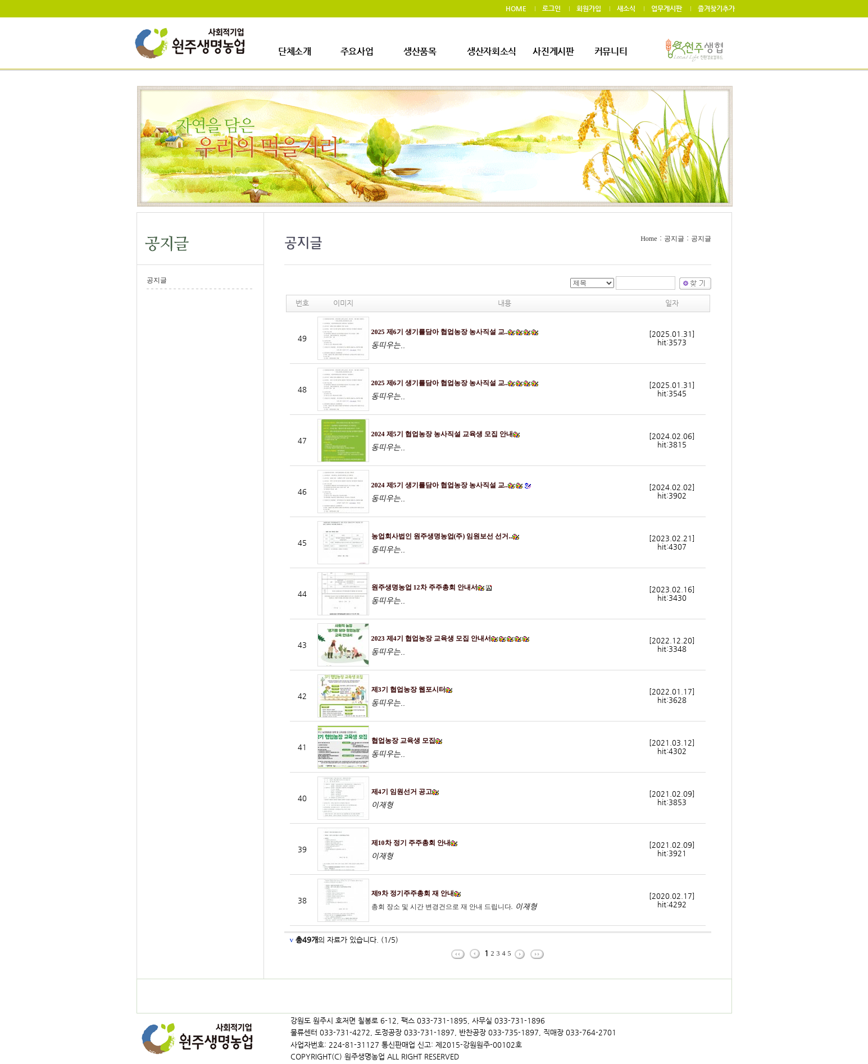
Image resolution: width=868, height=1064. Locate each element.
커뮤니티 (611, 51)
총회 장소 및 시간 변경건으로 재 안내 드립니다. (442, 907)
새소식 (626, 8)
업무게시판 (666, 8)
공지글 (157, 280)
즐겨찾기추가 (716, 8)
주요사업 (357, 51)
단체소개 (294, 51)
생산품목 (420, 51)
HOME (516, 8)
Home (648, 239)
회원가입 (588, 8)
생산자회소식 (491, 51)
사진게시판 (553, 51)
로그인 (551, 8)
